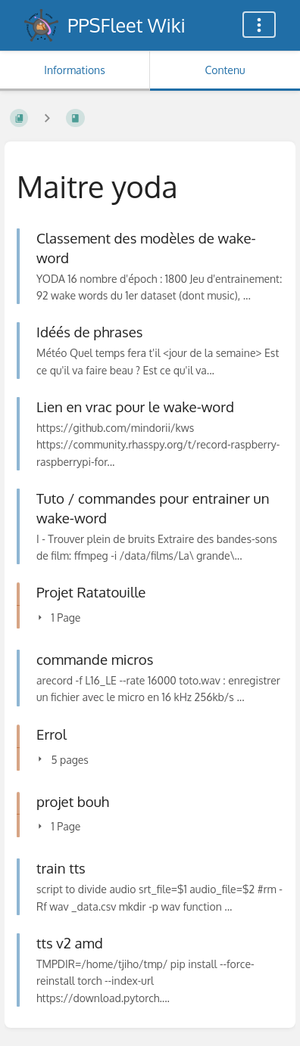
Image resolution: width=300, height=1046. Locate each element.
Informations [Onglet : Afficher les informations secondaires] (74, 70)
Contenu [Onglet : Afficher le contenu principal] (225, 70)
